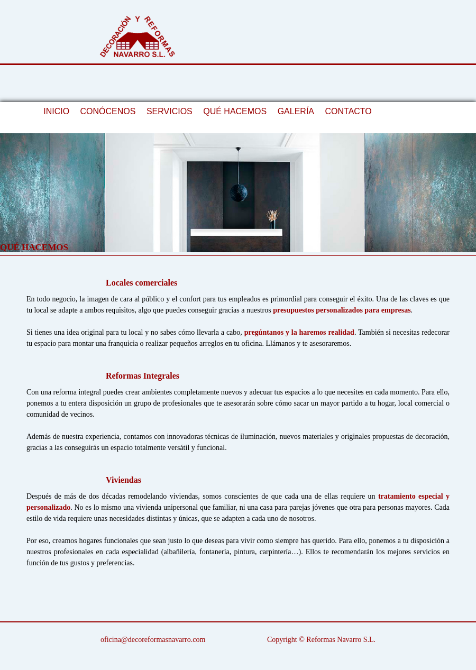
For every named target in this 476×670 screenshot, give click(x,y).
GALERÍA (296, 111)
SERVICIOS (170, 111)
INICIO (56, 111)
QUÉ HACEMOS (235, 111)
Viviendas (123, 479)
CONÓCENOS (108, 111)
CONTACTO (348, 111)
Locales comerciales (141, 282)
